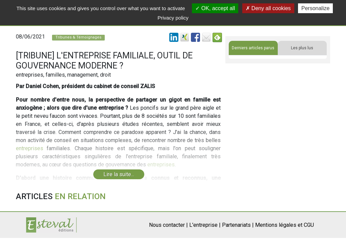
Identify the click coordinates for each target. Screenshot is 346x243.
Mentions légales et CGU (284, 225)
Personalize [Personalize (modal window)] (315, 8)
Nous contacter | (168, 225)
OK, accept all (215, 8)
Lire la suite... (118, 174)
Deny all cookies (268, 8)
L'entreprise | (205, 225)
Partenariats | (238, 225)
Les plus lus (302, 48)
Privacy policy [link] (173, 18)
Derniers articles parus (253, 48)
